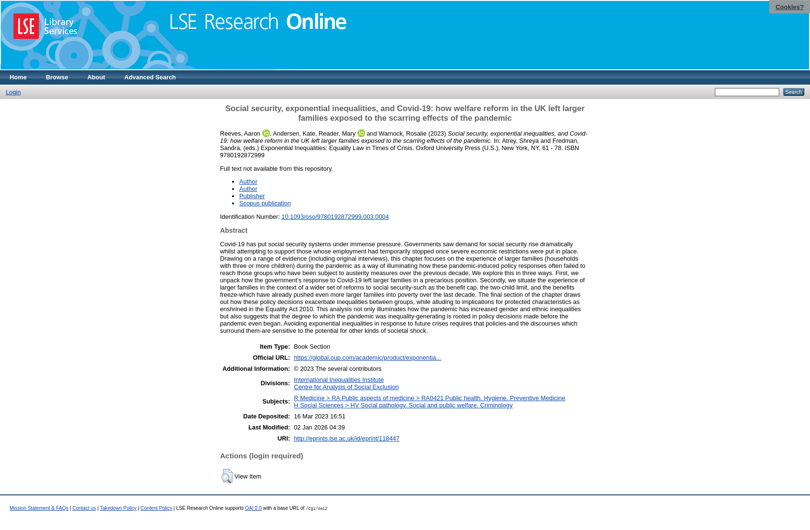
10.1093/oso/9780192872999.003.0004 (335, 216)
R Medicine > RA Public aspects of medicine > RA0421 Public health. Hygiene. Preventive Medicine (429, 398)
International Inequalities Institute (339, 379)
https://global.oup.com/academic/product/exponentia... (368, 357)
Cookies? (789, 7)
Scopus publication (265, 203)
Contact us (84, 508)
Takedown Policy (118, 508)
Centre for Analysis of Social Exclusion (346, 387)
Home (18, 77)
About (96, 77)
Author (248, 181)
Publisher (252, 196)
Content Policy (156, 508)
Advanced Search (150, 77)
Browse (57, 77)
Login (13, 92)
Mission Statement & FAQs (39, 508)
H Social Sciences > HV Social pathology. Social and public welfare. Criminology (403, 405)
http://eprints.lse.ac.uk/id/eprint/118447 (347, 438)
